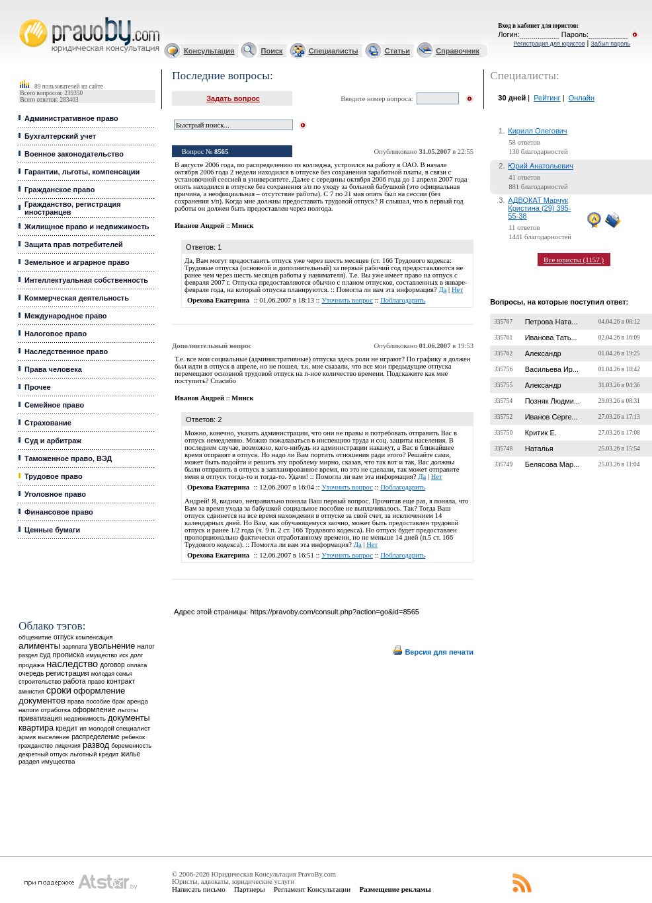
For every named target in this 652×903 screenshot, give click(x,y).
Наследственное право (66, 351)
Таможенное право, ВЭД (68, 458)
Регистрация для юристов (549, 43)
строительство (40, 681)
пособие (98, 701)
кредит (66, 728)
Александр (543, 353)
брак (118, 701)
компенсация (93, 637)
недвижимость (85, 718)
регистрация (67, 673)
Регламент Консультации (312, 889)
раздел (28, 655)
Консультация (209, 51)
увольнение (112, 646)
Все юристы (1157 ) (574, 260)
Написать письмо (198, 889)
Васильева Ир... (552, 369)
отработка (55, 709)
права (75, 701)
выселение (53, 736)
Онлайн (581, 98)
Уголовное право (55, 494)
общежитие (35, 637)
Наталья (539, 448)
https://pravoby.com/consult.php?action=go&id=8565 (334, 612)
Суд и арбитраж (52, 441)
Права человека (53, 369)
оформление (94, 709)
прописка (68, 655)
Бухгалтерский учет (60, 136)
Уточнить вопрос (347, 300)
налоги (28, 709)
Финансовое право (58, 512)
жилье (131, 754)
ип (83, 728)
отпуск (63, 637)
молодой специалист (119, 728)
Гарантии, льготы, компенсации (82, 172)
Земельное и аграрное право (77, 262)
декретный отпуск (43, 754)
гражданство (36, 745)
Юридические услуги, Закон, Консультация (25, 17)
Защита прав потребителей (73, 244)
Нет (457, 289)
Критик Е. (541, 433)
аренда (137, 701)
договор (112, 664)
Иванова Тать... (551, 338)
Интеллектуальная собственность (86, 280)
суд (45, 655)
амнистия (31, 691)
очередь (31, 673)
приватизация (40, 718)
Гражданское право (59, 190)
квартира (36, 728)
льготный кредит (94, 754)
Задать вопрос (233, 98)
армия (27, 737)
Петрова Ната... (551, 322)
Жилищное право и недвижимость (86, 227)
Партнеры (249, 889)
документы (129, 718)
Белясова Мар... (552, 464)
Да (442, 289)
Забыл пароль (610, 43)
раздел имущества (47, 761)
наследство (72, 664)
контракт (120, 681)
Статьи (397, 51)
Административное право (71, 118)
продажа (31, 664)
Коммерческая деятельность (76, 298)
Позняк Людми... (552, 401)
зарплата (74, 646)
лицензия (68, 745)
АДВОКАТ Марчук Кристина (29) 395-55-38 (539, 208)
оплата (137, 664)
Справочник (457, 51)
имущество (101, 655)
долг (136, 655)
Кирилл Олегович (537, 131)
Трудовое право (53, 476)
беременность (131, 745)
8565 (221, 151)
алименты (39, 646)
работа (74, 681)
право (96, 681)
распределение (95, 736)
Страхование (47, 423)
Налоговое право (55, 334)
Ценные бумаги (52, 530)
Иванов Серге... (551, 417)
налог (146, 646)
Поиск (272, 51)
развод (96, 745)
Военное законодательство (74, 154)
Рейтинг (547, 98)
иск (123, 655)
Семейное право (54, 405)
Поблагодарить (402, 300)
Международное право (65, 316)
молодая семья (111, 673)
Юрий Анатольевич (540, 166)
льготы (128, 709)
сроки (58, 690)
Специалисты (333, 51)
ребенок (133, 736)
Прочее (37, 387)
